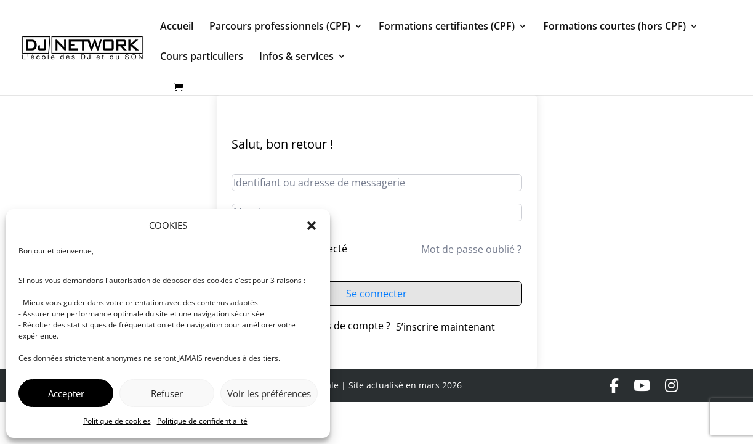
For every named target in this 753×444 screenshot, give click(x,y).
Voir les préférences (269, 393)
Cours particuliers (201, 57)
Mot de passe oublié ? (471, 249)
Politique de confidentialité (202, 421)
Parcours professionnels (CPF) (279, 27)
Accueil (176, 27)
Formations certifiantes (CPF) (447, 27)
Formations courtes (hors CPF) (614, 27)
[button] (311, 226)
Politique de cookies (117, 421)
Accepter (66, 393)
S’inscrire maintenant (445, 327)
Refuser (167, 393)
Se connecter (376, 293)
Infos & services (296, 57)
